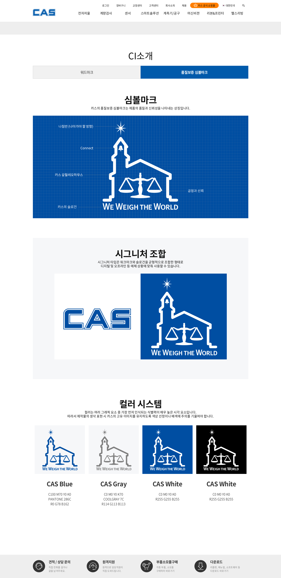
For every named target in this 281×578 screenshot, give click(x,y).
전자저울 (84, 13)
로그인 (105, 5)
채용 (184, 5)
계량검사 (106, 13)
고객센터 (153, 5)
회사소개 (170, 5)
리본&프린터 (215, 13)
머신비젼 (193, 13)
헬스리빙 (237, 13)
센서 (128, 13)
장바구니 (121, 5)
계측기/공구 (171, 13)
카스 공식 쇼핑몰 (204, 5)
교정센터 (137, 5)
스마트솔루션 (150, 13)
